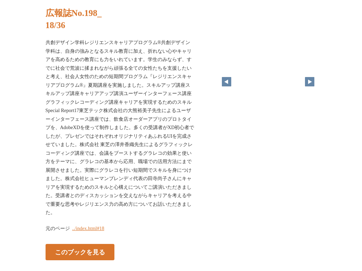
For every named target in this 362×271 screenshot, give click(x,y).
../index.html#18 (88, 228)
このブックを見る (80, 251)
